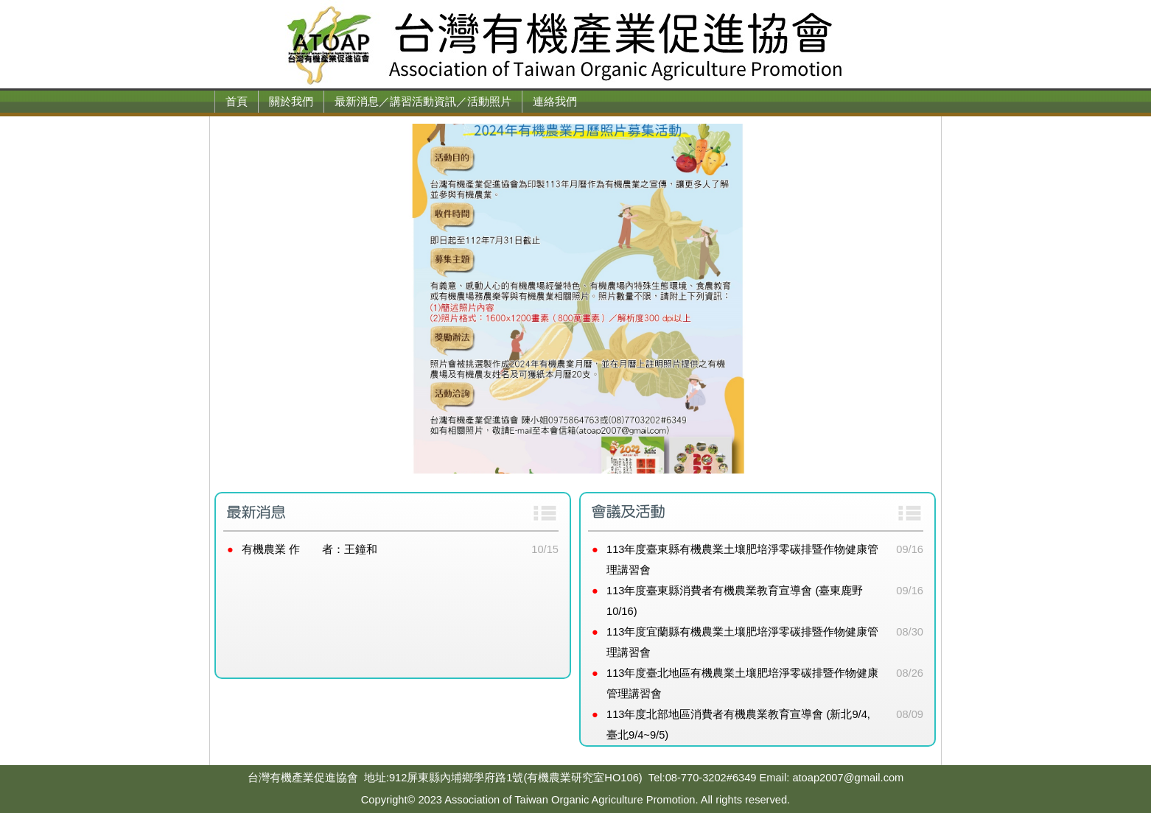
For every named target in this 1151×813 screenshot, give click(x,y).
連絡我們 (555, 102)
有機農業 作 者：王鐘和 (309, 549)
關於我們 (291, 102)
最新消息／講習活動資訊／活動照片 (423, 102)
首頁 (236, 102)
